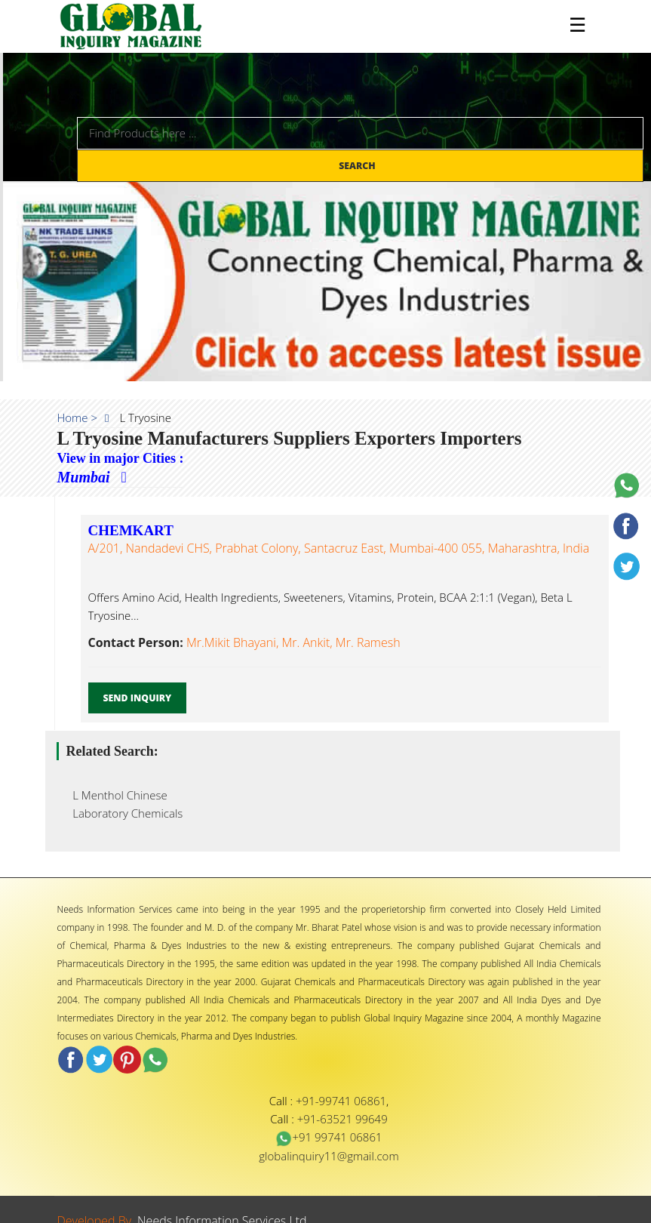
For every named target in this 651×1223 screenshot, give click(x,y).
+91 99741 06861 (328, 1136)
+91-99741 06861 (341, 1100)
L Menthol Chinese (115, 794)
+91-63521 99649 (342, 1118)
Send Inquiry (137, 698)
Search (358, 165)
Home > (77, 417)
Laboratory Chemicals (123, 813)
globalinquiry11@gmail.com (328, 1155)
